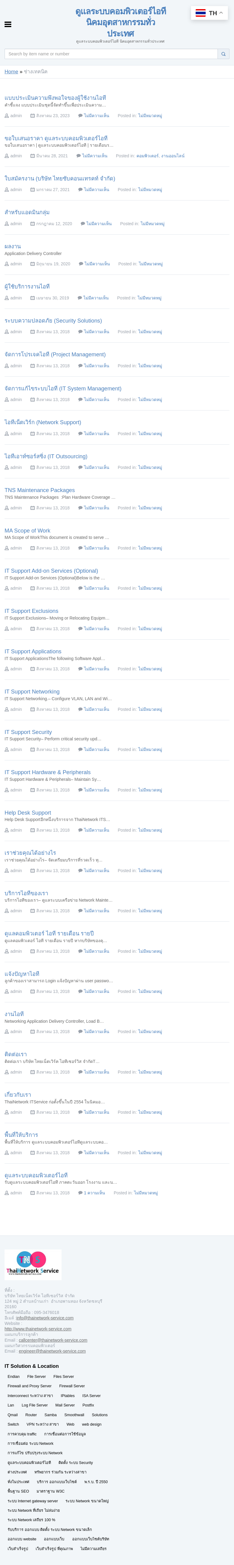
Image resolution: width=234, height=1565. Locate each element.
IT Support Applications (33, 651)
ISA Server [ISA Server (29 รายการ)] (91, 1396)
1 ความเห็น (94, 1192)
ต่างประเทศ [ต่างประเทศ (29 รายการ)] (17, 1472)
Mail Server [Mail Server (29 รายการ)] (65, 1405)
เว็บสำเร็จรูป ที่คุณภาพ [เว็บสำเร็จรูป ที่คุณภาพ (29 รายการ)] (54, 1549)
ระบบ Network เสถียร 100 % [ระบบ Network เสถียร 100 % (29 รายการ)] (31, 1520)
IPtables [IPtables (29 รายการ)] (68, 1396)
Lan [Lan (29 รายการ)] (11, 1405)
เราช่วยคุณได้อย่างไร (30, 853)
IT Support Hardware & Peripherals (48, 772)
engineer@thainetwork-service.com (52, 1351)
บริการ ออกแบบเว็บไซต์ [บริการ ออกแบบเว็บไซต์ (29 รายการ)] (57, 1482)
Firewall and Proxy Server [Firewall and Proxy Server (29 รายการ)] (29, 1386)
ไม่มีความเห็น (96, 115)
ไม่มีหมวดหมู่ (150, 115)
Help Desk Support (28, 813)
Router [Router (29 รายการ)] (31, 1415)
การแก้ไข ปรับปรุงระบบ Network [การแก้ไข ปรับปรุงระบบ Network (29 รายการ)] (35, 1453)
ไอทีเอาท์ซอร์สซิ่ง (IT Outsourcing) (46, 456)
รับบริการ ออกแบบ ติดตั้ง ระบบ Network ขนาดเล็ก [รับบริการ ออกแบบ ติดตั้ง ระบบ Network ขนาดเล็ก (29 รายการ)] (50, 1530)
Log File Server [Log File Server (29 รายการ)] (35, 1405)
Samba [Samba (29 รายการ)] (50, 1415)
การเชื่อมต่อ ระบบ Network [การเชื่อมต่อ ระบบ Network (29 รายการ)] (30, 1443)
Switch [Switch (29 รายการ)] (13, 1424)
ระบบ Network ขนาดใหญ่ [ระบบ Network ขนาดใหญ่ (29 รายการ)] (87, 1501)
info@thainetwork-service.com (45, 1317)
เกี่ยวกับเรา (18, 1095)
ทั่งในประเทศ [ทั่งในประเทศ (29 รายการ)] (18, 1482)
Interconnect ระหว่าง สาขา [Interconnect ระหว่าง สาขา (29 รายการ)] (30, 1396)
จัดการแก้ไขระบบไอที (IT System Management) (63, 389)
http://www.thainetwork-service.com (38, 1328)
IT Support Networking (32, 692)
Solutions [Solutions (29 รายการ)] (100, 1415)
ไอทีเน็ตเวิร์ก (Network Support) (43, 422)
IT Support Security (28, 732)
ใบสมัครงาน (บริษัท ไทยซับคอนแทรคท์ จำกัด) (60, 179)
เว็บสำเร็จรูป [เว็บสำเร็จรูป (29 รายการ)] (18, 1549)
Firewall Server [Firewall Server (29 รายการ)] (72, 1386)
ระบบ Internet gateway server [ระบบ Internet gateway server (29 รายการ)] (33, 1501)
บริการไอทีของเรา (26, 893)
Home (11, 72)
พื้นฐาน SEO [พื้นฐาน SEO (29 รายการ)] (18, 1491)
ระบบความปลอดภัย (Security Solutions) (53, 321)
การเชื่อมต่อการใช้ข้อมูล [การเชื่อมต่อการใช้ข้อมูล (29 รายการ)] (65, 1434)
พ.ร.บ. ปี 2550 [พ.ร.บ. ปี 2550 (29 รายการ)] (96, 1482)
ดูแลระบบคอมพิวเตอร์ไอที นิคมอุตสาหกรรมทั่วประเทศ (120, 22)
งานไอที (14, 1014)
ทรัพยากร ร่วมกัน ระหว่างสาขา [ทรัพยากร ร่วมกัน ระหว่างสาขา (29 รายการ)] (60, 1472)
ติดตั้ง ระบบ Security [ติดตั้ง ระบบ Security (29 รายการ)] (75, 1463)
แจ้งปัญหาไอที (22, 974)
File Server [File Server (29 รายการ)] (36, 1377)
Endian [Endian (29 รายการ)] (14, 1377)
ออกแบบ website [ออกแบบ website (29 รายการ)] (22, 1539)
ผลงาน (13, 246)
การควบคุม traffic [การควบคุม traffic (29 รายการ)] (22, 1434)
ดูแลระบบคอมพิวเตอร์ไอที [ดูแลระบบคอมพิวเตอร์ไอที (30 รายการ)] (29, 1463)
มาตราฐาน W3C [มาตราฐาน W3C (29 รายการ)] (50, 1491)
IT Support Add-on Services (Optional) (51, 571)
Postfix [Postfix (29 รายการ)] (88, 1405)
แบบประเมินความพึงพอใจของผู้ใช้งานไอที (55, 98)
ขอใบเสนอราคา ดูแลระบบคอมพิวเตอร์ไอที (56, 138)
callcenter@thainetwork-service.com (53, 1340)
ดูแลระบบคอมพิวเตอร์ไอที (36, 1175)
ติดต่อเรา (16, 1054)
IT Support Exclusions (31, 611)
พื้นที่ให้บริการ (21, 1135)
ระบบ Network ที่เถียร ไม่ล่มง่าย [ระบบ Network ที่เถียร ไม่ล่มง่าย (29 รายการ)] (34, 1510)
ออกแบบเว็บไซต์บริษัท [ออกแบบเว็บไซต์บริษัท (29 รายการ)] (90, 1539)
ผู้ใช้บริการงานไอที (27, 287)
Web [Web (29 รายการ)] (70, 1424)
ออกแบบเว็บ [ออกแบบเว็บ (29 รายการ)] (54, 1539)
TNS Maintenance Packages (40, 490)
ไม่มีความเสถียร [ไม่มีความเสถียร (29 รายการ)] (93, 1549)
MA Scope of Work (27, 531)
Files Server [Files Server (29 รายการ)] (64, 1377)
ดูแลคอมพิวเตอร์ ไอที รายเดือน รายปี (49, 934)
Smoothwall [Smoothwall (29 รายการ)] (74, 1415)
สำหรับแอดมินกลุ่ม (27, 212)
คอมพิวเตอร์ (147, 155)
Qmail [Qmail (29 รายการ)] (13, 1415)
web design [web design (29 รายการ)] (91, 1424)
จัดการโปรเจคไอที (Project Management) (55, 354)
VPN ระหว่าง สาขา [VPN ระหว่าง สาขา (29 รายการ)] (43, 1424)
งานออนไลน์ (173, 155)
